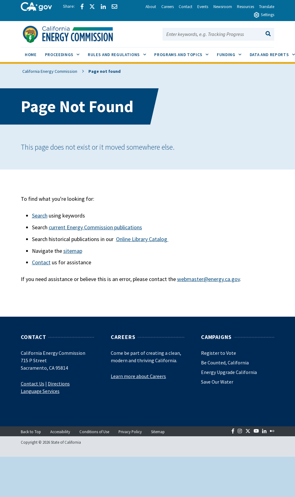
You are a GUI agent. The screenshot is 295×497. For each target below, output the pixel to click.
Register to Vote (218, 353)
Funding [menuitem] (231, 52)
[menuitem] (31, 55)
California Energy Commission (48, 71)
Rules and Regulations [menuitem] (119, 52)
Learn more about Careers (138, 376)
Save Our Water (217, 382)
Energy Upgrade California (229, 372)
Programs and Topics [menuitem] (183, 52)
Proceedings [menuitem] (64, 52)
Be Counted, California (225, 362)
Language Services (40, 391)
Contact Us (32, 383)
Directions (59, 383)
